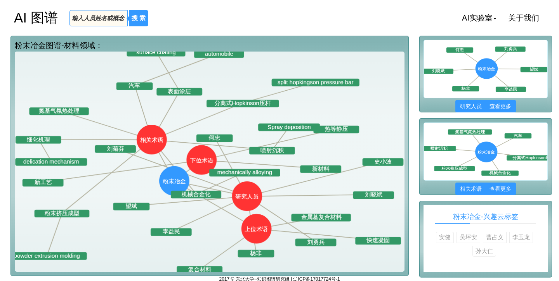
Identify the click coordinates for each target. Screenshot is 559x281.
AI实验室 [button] (479, 18)
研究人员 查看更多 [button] (485, 106)
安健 (445, 237)
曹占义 (494, 237)
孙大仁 (484, 251)
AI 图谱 (36, 17)
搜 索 (139, 18)
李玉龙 (521, 237)
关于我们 (523, 18)
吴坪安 (468, 237)
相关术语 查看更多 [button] (485, 189)
